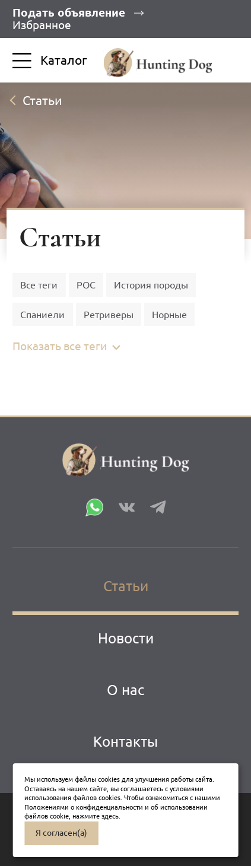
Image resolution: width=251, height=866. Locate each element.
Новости (126, 638)
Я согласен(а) (61, 833)
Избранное (41, 25)
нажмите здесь (95, 816)
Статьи (125, 586)
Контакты (125, 741)
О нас (125, 689)
